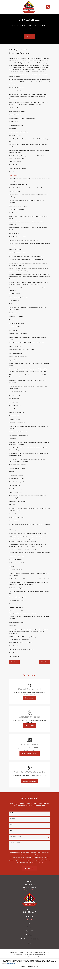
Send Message (29, 868)
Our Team (29, 935)
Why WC (29, 931)
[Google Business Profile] (31, 919)
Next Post (44, 662)
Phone (11, 824)
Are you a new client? (15, 836)
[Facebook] (28, 919)
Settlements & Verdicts (30, 753)
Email (11, 830)
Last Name (12, 818)
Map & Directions (29, 890)
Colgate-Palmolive (14, 175)
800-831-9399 (29, 912)
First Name (12, 813)
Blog (29, 943)
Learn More (29, 698)
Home (29, 927)
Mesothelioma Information (29, 939)
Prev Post (14, 662)
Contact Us (29, 36)
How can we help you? (16, 842)
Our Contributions (29, 781)
